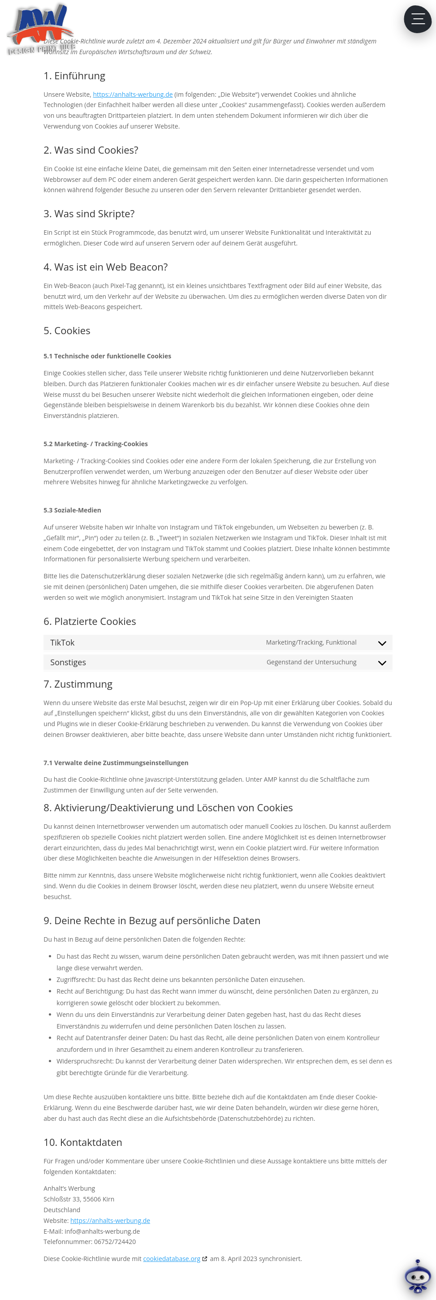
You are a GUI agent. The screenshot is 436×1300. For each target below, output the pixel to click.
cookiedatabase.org (171, 1258)
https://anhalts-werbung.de (133, 94)
